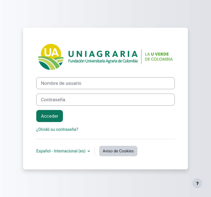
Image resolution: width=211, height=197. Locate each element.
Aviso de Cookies (118, 151)
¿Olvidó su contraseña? (57, 129)
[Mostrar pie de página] (197, 183)
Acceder (49, 116)
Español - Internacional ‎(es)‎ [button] (61, 151)
